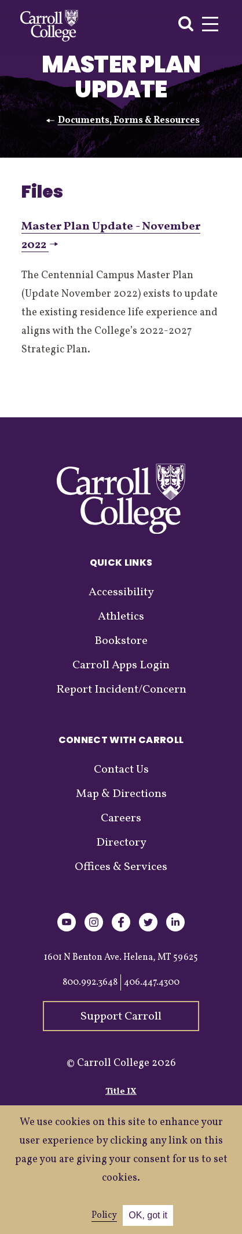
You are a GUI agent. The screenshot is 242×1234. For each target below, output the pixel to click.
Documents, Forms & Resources (129, 120)
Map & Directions (121, 794)
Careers (121, 818)
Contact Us (121, 770)
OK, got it (148, 1215)
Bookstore (121, 641)
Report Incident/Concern (121, 690)
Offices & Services (121, 867)
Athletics (121, 617)
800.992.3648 (90, 982)
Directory (121, 843)
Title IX (121, 1092)
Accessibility (121, 592)
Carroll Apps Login (121, 665)
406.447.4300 (151, 982)
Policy (104, 1215)
